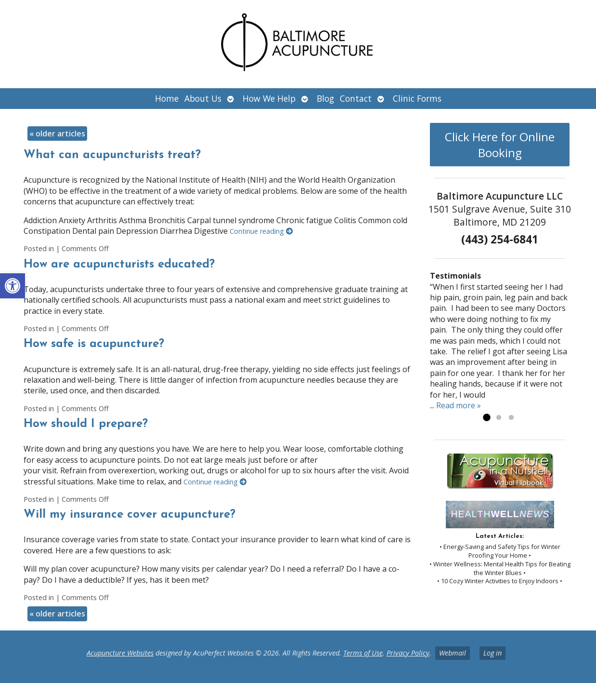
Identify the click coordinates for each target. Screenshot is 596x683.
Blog (325, 98)
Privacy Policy (408, 652)
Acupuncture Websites (120, 652)
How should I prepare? (86, 424)
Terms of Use (363, 652)
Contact (356, 98)
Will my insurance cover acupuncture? (129, 515)
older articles (57, 133)
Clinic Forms (417, 98)
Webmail (452, 652)
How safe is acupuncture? (94, 344)
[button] (12, 285)
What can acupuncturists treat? (112, 155)
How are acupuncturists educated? (119, 264)
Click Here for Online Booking (500, 145)
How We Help (269, 98)
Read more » (458, 405)
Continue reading (261, 231)
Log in (492, 652)
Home (167, 98)
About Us (202, 98)
